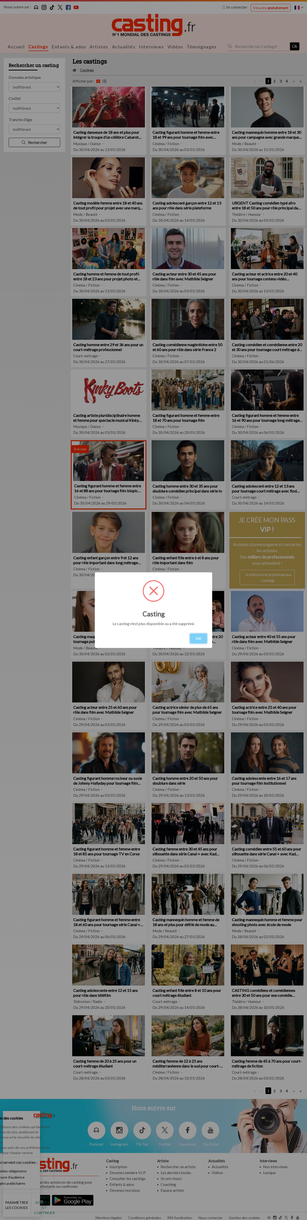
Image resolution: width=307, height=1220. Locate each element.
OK (198, 638)
